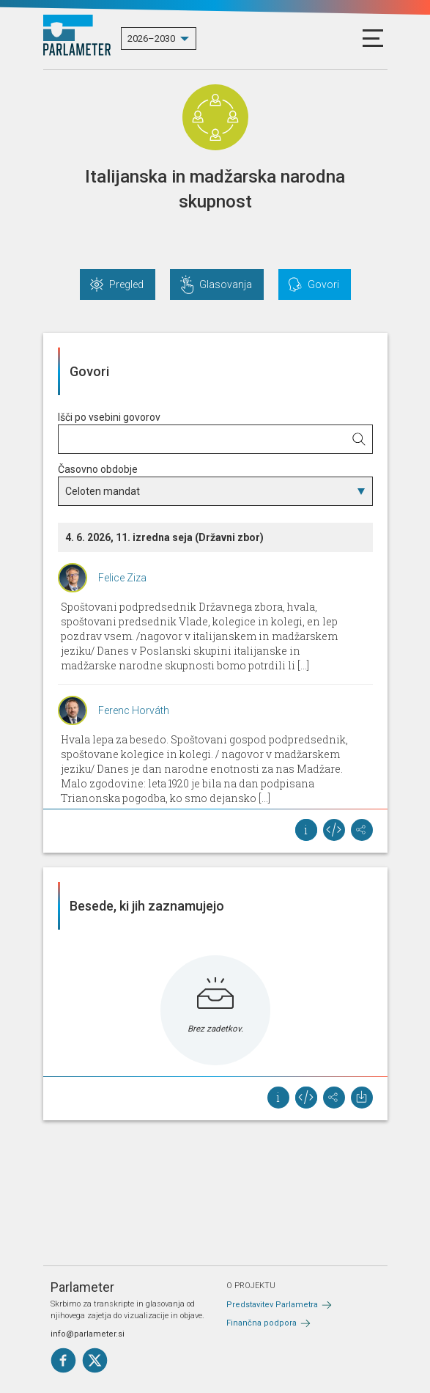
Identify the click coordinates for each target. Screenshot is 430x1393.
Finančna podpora (261, 1323)
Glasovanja (225, 284)
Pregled (126, 284)
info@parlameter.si (88, 1334)
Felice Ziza (122, 578)
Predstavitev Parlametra (272, 1304)
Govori (323, 284)
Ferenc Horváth (133, 710)
